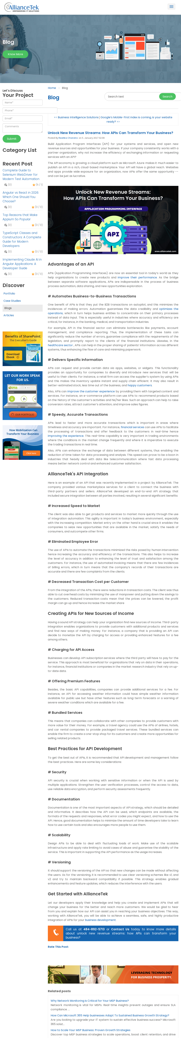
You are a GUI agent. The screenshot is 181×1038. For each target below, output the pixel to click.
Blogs (8, 308)
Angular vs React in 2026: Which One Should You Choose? (21, 197)
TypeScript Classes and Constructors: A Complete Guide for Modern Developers (22, 239)
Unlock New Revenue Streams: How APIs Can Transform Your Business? (110, 132)
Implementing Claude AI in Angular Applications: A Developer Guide (22, 263)
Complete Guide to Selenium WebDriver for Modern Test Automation (21, 174)
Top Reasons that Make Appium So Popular (20, 217)
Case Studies (12, 301)
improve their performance (137, 277)
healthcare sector (60, 345)
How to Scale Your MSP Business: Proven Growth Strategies (90, 1030)
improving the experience (66, 436)
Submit (11, 139)
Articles (8, 315)
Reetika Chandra (68, 138)
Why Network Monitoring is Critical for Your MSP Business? (90, 1001)
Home (52, 88)
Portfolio (9, 294)
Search (167, 97)
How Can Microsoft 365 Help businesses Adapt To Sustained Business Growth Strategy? (110, 1015)
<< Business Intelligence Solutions (76, 117)
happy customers (140, 385)
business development (100, 920)
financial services (132, 427)
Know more (15, 54)
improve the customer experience (91, 391)
